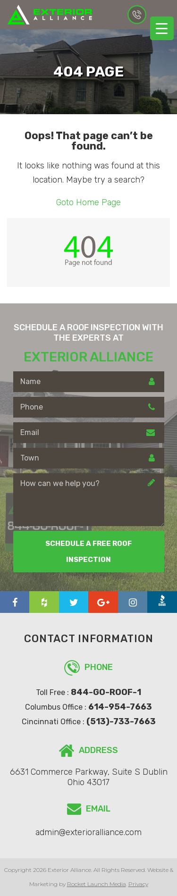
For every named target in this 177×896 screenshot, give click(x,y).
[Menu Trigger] (162, 28)
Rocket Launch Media (96, 884)
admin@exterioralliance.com (88, 832)
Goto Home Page (88, 202)
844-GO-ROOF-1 (106, 692)
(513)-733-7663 (121, 721)
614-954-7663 (136, 14)
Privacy (138, 884)
